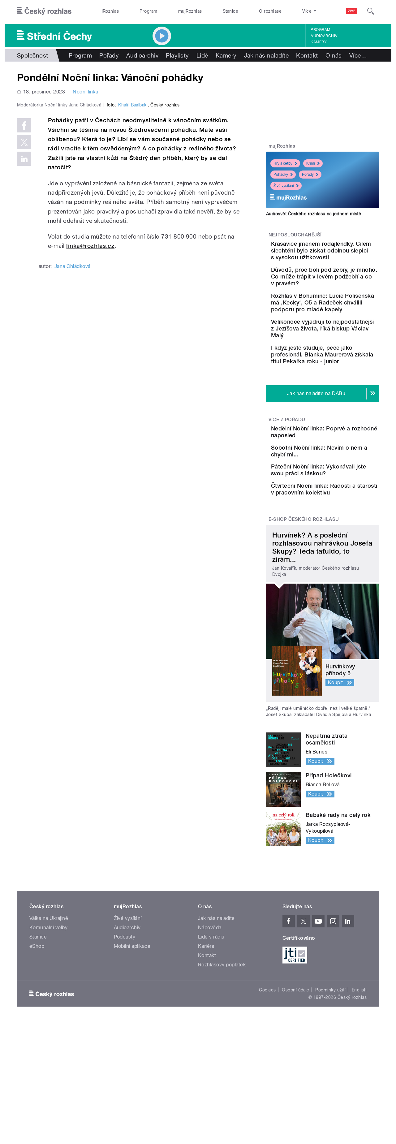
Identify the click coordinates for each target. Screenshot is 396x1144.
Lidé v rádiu (211, 1013)
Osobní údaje (295, 1066)
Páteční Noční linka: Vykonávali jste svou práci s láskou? (340, 532)
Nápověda (210, 1004)
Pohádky (283, 174)
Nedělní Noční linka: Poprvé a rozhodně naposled (332, 476)
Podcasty (125, 1013)
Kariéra (206, 1022)
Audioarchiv (324, 36)
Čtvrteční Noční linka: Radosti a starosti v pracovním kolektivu (335, 560)
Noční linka (85, 92)
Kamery (319, 42)
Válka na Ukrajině (48, 995)
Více (358, 55)
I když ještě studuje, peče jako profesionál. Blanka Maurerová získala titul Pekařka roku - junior (340, 391)
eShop (36, 1022)
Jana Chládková (72, 398)
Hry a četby (285, 163)
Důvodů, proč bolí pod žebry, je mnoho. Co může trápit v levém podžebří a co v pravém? (341, 293)
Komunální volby (48, 1004)
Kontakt (307, 55)
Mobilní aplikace (132, 1022)
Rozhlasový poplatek (222, 1041)
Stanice (230, 11)
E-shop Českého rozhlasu (304, 595)
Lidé (202, 55)
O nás (333, 55)
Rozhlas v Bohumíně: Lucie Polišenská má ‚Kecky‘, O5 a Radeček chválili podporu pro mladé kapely (342, 326)
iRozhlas (110, 11)
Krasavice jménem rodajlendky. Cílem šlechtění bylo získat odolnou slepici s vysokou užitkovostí (340, 257)
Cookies (267, 1066)
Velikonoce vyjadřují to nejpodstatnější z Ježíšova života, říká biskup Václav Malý (341, 359)
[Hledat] (370, 11)
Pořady (109, 55)
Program (148, 11)
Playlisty (177, 55)
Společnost (32, 55)
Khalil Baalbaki (133, 236)
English (359, 1066)
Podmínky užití (330, 1066)
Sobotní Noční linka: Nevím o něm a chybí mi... (342, 500)
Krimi (313, 163)
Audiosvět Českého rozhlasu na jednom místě (313, 213)
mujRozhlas (190, 11)
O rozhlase (270, 11)
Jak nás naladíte (266, 55)
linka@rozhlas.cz (90, 377)
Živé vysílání (286, 185)
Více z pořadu (287, 460)
